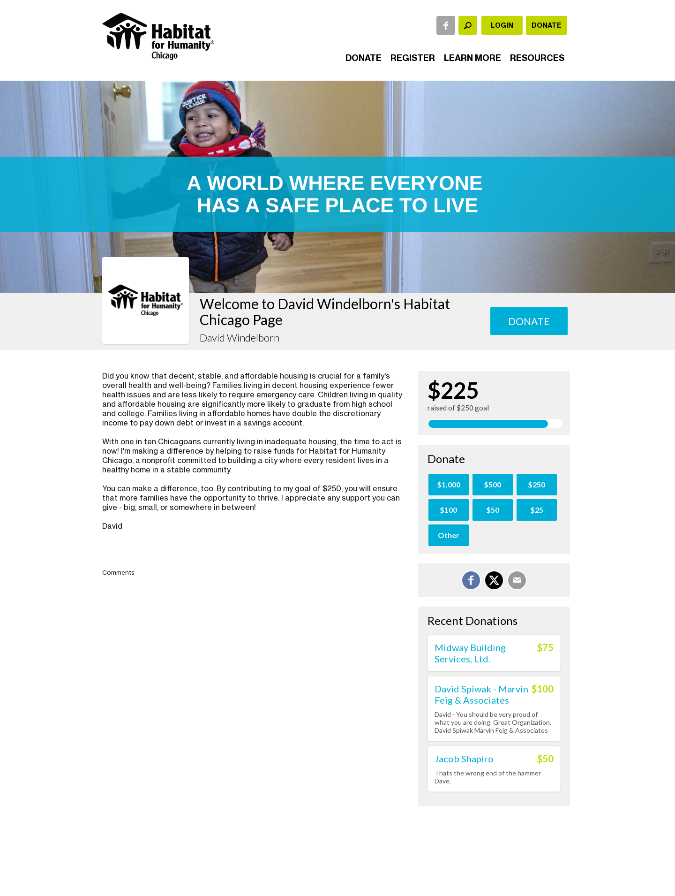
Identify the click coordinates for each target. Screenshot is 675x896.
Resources (537, 58)
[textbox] (467, 25)
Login (502, 25)
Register (412, 58)
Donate (547, 25)
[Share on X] (494, 580)
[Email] (517, 580)
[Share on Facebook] (471, 580)
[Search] (467, 25)
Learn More (472, 58)
